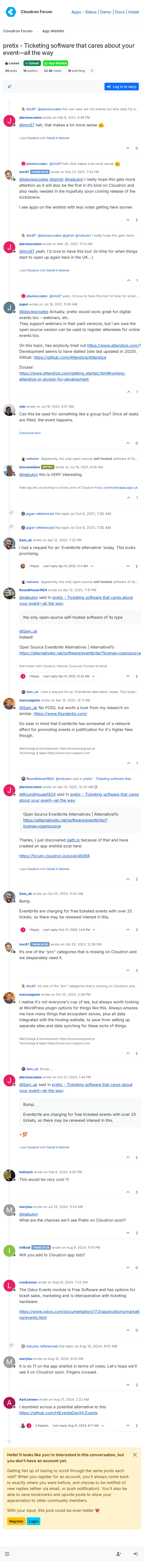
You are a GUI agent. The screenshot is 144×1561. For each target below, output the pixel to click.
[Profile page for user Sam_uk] (9, 543)
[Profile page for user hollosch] (9, 1175)
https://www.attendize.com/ (113, 345)
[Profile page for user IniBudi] (9, 1251)
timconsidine (29, 467)
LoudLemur (28, 1282)
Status (91, 11)
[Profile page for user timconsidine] (9, 470)
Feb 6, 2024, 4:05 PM (65, 1172)
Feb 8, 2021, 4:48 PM (74, 117)
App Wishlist (55, 63)
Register (16, 1521)
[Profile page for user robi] (9, 410)
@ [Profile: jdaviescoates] (50, 109)
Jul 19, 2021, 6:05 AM (86, 467)
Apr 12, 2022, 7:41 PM (79, 590)
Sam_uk (25, 540)
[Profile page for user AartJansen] (9, 1403)
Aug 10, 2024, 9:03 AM (65, 1359)
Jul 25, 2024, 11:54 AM (65, 1207)
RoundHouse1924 (33, 590)
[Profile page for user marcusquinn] (9, 704)
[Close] (135, 1455)
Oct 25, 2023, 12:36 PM (83, 944)
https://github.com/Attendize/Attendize (70, 357)
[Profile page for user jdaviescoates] (9, 121)
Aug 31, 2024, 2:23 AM (71, 1399)
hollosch (26, 1172)
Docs (120, 11)
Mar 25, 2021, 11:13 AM (75, 244)
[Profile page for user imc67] (9, 175)
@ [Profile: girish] (56, 179)
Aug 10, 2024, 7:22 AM (70, 1282)
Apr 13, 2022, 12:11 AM (73, 700)
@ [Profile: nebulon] (74, 179)
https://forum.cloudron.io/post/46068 (54, 855)
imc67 (31, 109)
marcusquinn (29, 700)
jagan (23, 304)
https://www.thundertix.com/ (60, 713)
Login (33, 1521)
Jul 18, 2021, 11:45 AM (60, 304)
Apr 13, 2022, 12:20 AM (75, 787)
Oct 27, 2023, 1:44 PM (74, 1077)
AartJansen (28, 1399)
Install (133, 11)
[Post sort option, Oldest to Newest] (9, 87)
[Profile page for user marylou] (9, 1210)
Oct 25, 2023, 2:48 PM (73, 994)
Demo (105, 11)
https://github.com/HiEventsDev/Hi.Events (58, 1412)
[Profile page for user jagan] (9, 308)
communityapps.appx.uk (120, 487)
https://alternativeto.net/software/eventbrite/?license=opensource (80, 653)
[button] (7, 1554)
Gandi (51, 138)
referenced (45, 513)
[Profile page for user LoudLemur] (9, 1286)
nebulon (32, 459)
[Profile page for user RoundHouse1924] (9, 593)
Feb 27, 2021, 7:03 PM (82, 172)
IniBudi (24, 1247)
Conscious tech (30, 433)
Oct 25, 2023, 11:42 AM (65, 894)
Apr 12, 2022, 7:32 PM (65, 540)
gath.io (73, 839)
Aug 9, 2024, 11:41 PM (83, 1247)
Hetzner (64, 138)
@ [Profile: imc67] (26, 124)
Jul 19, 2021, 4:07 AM (57, 406)
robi (22, 406)
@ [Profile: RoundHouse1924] (37, 794)
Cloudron (32, 138)
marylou (25, 1207)
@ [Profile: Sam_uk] (28, 631)
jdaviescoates (30, 117)
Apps (76, 11)
